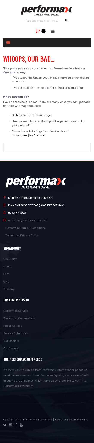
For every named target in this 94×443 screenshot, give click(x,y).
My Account (37, 135)
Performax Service (15, 310)
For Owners (10, 348)
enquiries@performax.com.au (27, 220)
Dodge (7, 266)
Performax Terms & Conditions (25, 227)
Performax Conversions (19, 318)
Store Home (19, 135)
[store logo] (47, 10)
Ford (6, 274)
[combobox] (42, 20)
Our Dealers (11, 340)
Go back (17, 115)
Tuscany (8, 289)
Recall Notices (12, 325)
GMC (6, 281)
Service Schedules (15, 333)
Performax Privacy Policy (22, 235)
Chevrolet (10, 259)
